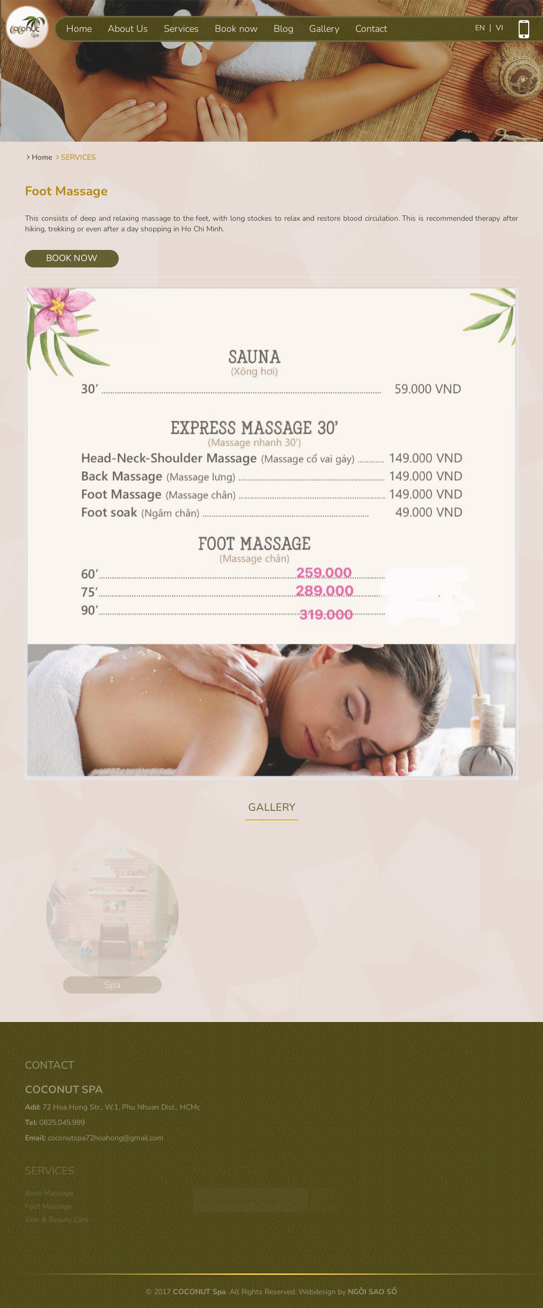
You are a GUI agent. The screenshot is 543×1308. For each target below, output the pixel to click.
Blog (283, 28)
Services (181, 28)
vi (499, 28)
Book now (236, 28)
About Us (128, 28)
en (480, 28)
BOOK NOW (72, 258)
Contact (371, 28)
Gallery (324, 28)
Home (79, 28)
